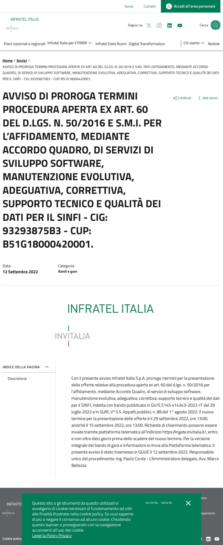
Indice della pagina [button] (26, 366)
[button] (215, 25)
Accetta (152, 503)
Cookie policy (12, 538)
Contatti (150, 6)
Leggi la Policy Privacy (52, 535)
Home (8, 60)
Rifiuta (167, 503)
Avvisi (128, 6)
